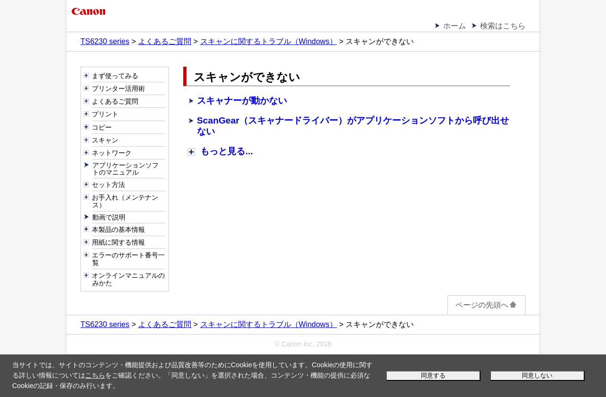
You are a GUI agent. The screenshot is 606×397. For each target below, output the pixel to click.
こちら (95, 375)
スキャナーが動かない (242, 101)
